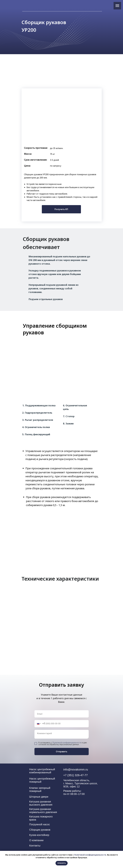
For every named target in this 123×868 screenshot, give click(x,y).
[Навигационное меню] (117, 5)
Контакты (34, 845)
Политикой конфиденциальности (67, 742)
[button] (61, 209)
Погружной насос (39, 824)
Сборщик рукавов (39, 829)
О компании (36, 840)
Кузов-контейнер (39, 835)
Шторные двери (38, 796)
